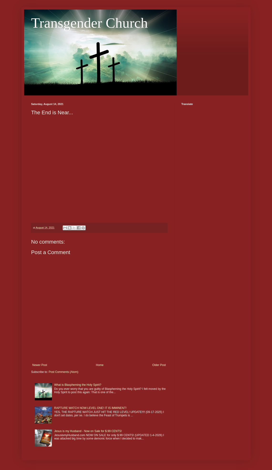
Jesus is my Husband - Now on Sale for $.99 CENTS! (88, 431)
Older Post (159, 365)
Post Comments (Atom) (63, 372)
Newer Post (39, 365)
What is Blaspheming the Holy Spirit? (77, 384)
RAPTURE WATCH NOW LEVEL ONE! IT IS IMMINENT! (90, 408)
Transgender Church (89, 23)
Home (99, 365)
